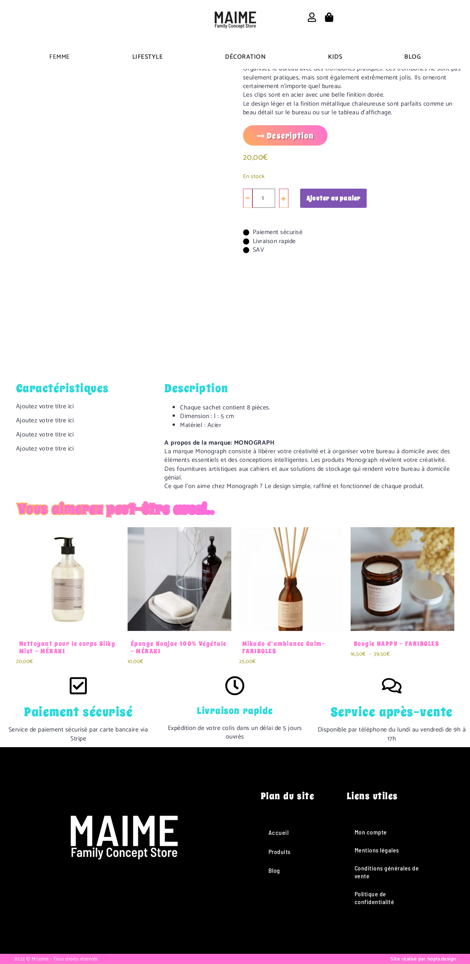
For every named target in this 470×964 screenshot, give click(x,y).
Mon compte (371, 832)
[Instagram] (112, 920)
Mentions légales (377, 850)
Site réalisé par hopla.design (423, 959)
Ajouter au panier (333, 198)
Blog (274, 870)
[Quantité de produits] (263, 198)
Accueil (278, 832)
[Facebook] (91, 920)
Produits (279, 851)
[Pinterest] (155, 920)
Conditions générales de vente (387, 871)
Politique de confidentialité (374, 897)
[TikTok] (134, 920)
